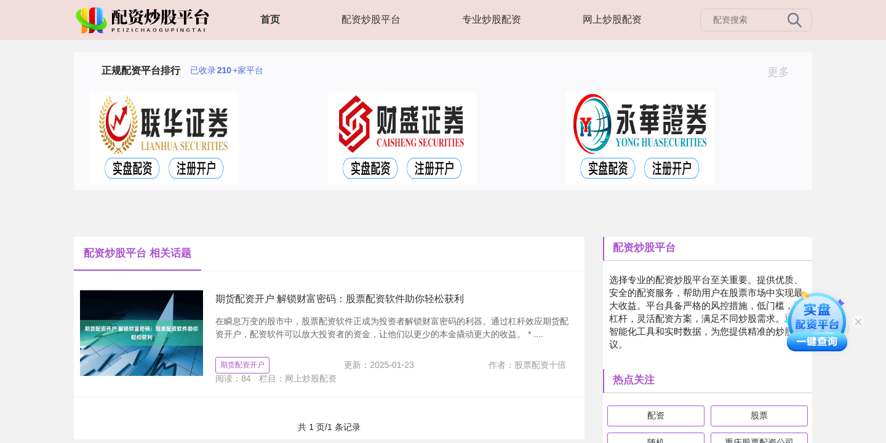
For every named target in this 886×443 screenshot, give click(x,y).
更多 (783, 72)
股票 (759, 415)
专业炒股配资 (491, 19)
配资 (655, 415)
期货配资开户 (242, 365)
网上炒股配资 (612, 19)
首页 (270, 19)
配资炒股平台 (371, 19)
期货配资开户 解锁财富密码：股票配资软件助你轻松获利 (339, 298)
